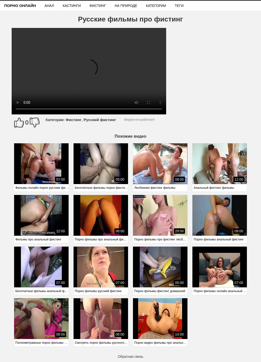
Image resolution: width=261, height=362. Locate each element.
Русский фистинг (99, 120)
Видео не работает (139, 120)
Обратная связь (130, 357)
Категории (156, 6)
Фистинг (97, 6)
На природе (126, 6)
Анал (49, 6)
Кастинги (72, 6)
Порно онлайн (20, 5)
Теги (179, 6)
